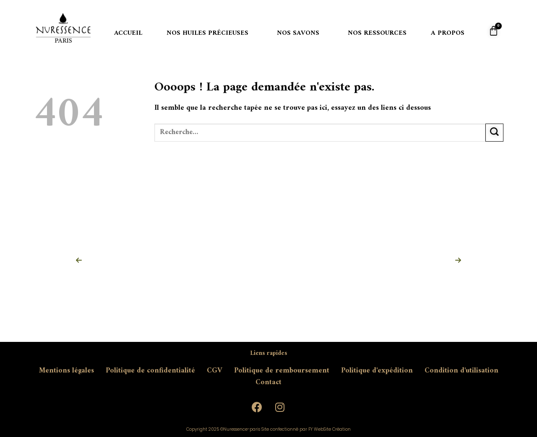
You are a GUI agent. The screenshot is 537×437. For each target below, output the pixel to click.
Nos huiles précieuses (207, 33)
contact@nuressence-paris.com (109, 400)
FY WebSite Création (329, 429)
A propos (447, 33)
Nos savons (298, 33)
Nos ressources (377, 33)
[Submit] (494, 133)
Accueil (128, 33)
